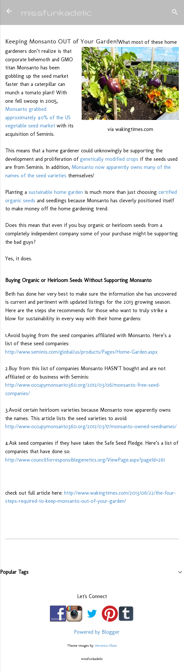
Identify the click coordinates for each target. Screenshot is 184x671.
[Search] (175, 13)
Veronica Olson (106, 645)
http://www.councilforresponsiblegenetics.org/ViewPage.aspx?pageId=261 (85, 460)
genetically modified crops (109, 159)
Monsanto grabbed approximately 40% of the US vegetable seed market (38, 117)
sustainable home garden (56, 192)
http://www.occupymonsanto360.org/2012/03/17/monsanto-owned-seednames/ (91, 426)
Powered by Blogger (92, 632)
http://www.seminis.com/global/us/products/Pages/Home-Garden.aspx (81, 352)
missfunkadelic (56, 12)
